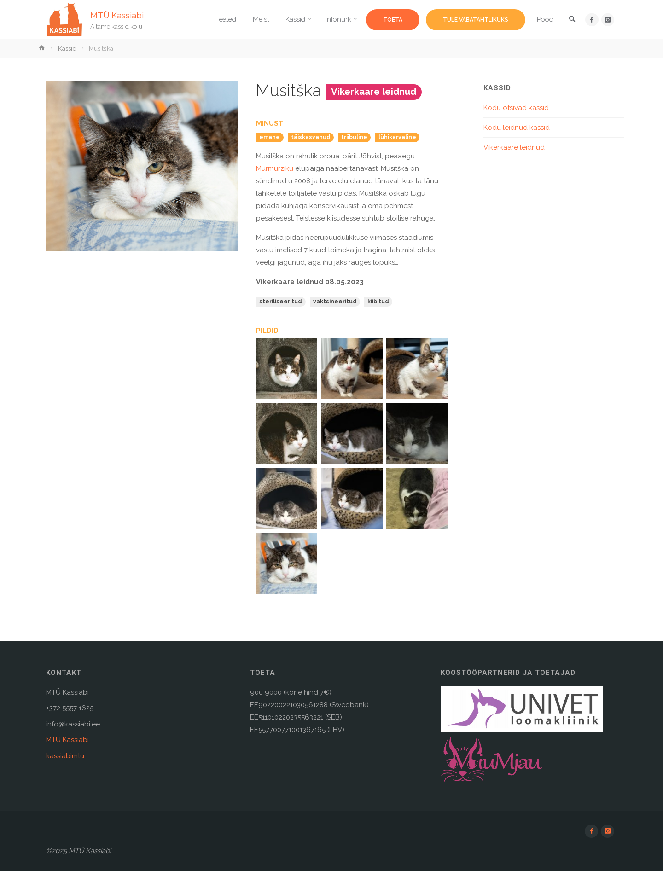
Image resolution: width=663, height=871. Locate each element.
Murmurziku (274, 168)
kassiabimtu (65, 756)
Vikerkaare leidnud (514, 147)
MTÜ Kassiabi (117, 15)
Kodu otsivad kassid (516, 108)
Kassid (67, 48)
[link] (571, 20)
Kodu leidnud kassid (516, 127)
